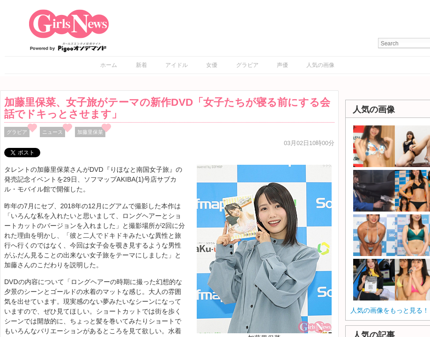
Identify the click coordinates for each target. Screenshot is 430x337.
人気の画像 (320, 65)
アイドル (176, 65)
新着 (141, 65)
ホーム (108, 65)
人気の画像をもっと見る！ (389, 310)
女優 (211, 65)
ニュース (52, 132)
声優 (282, 65)
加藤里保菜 (90, 132)
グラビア (247, 65)
